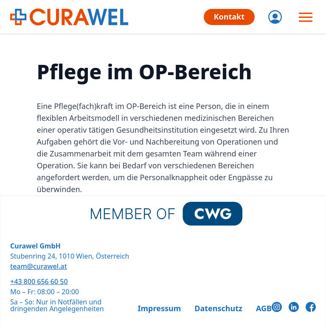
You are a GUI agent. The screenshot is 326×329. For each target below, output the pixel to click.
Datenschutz (218, 308)
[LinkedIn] (294, 307)
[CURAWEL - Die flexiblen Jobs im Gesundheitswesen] (69, 16)
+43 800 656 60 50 (39, 281)
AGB (264, 308)
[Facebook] (311, 307)
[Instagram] (277, 307)
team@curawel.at (38, 266)
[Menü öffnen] (305, 17)
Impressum (159, 308)
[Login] (275, 17)
